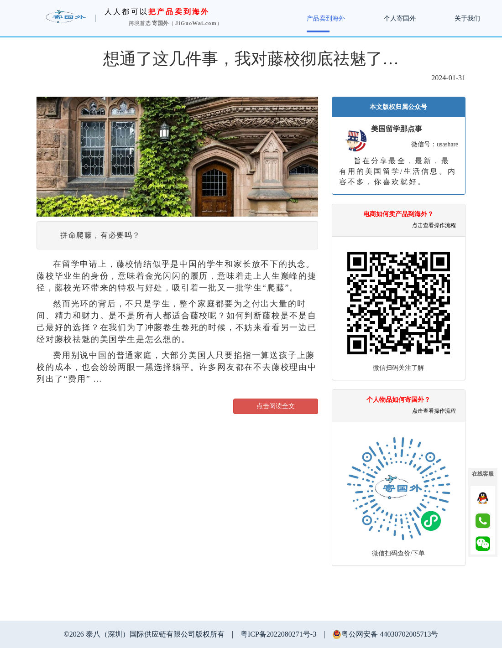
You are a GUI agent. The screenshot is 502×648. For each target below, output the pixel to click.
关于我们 (467, 18)
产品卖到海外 (326, 18)
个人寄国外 (400, 18)
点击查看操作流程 (434, 225)
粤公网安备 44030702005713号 (385, 634)
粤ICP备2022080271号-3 (278, 634)
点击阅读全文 (275, 406)
